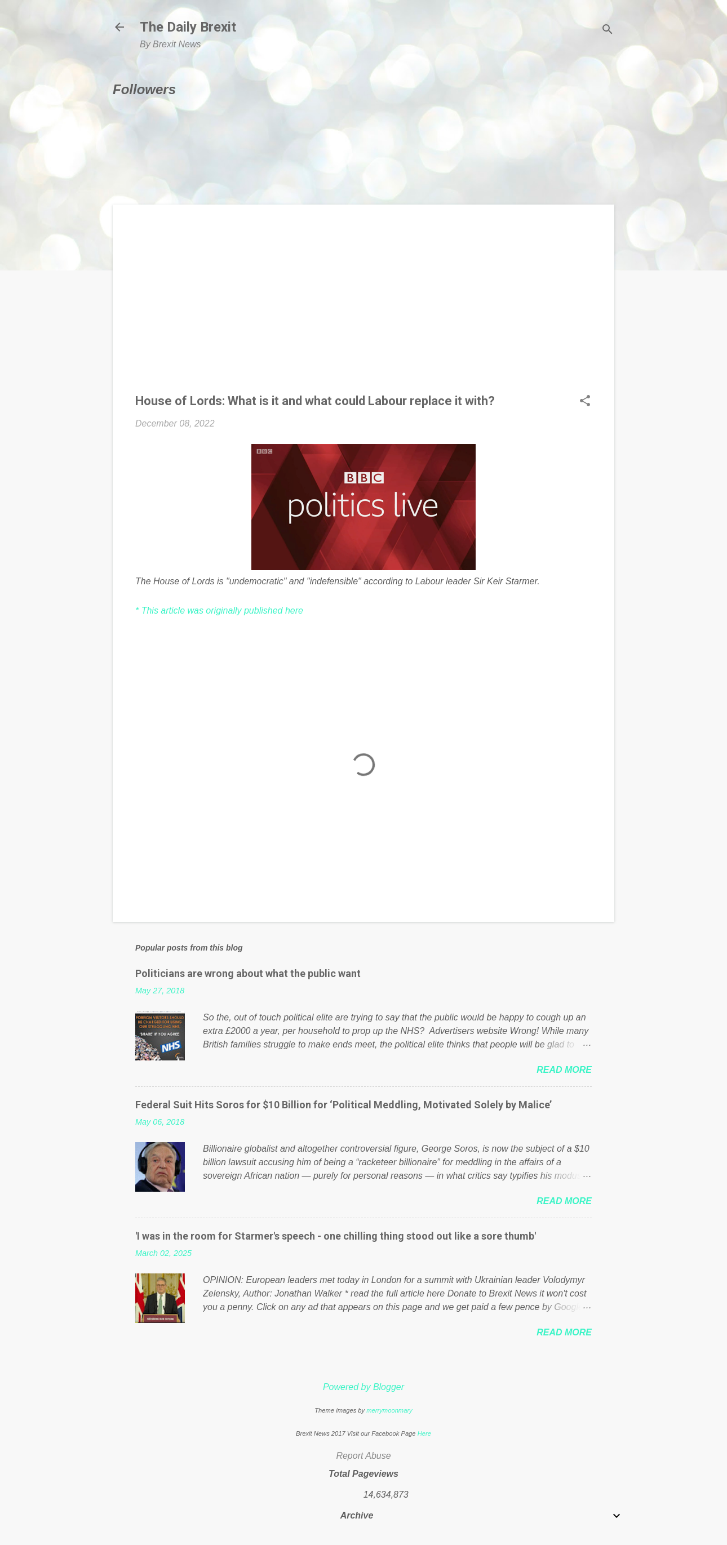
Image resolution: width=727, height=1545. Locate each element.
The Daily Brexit (188, 27)
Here (424, 1433)
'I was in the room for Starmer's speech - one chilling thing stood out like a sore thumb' (335, 1236)
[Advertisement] (363, 306)
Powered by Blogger (363, 1387)
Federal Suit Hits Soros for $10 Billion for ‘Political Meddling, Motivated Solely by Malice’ (343, 1105)
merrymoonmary (389, 1410)
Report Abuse (363, 1455)
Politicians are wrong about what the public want (248, 973)
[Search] (607, 31)
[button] (585, 402)
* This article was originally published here (219, 610)
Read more (564, 1070)
